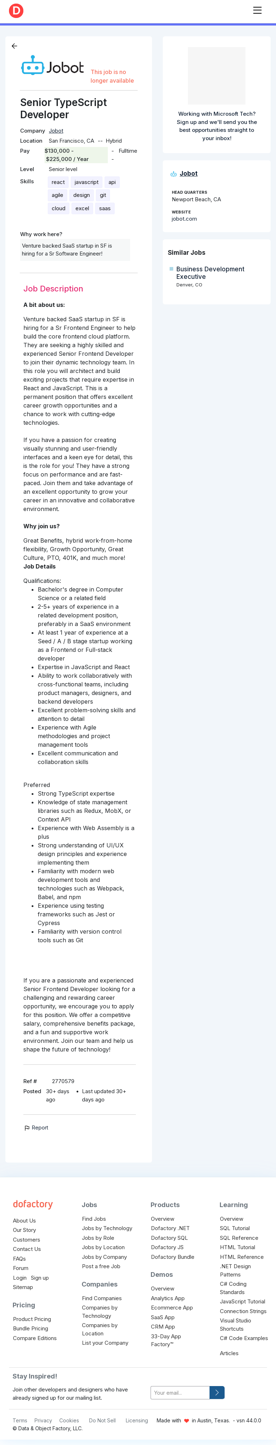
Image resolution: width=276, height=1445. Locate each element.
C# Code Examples (244, 1338)
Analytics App (168, 1298)
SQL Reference (239, 1237)
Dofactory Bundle (172, 1256)
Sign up (40, 1277)
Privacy (43, 1420)
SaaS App (163, 1317)
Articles (229, 1353)
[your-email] (180, 1392)
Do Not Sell (102, 1420)
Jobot (56, 130)
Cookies (69, 1420)
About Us (24, 1220)
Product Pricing (32, 1319)
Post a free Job (101, 1266)
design (81, 195)
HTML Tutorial (237, 1247)
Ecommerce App (172, 1307)
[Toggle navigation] (257, 9)
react (58, 182)
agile (57, 195)
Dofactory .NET (170, 1228)
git (103, 195)
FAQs (19, 1258)
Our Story (24, 1230)
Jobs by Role (98, 1237)
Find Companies (102, 1298)
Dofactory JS (167, 1247)
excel (82, 208)
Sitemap (23, 1287)
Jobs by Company (104, 1256)
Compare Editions (35, 1338)
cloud (58, 208)
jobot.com (184, 218)
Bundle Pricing (30, 1328)
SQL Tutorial (235, 1228)
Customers (26, 1239)
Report (35, 1127)
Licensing (137, 1420)
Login (20, 1277)
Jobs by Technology (107, 1228)
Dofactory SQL (169, 1237)
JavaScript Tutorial (242, 1301)
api (112, 182)
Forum (20, 1268)
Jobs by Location (103, 1247)
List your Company (105, 1342)
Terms (20, 1420)
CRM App (163, 1326)
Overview (162, 1218)
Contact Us (27, 1249)
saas (105, 208)
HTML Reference (242, 1256)
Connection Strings (243, 1311)
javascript (86, 182)
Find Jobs (94, 1218)
